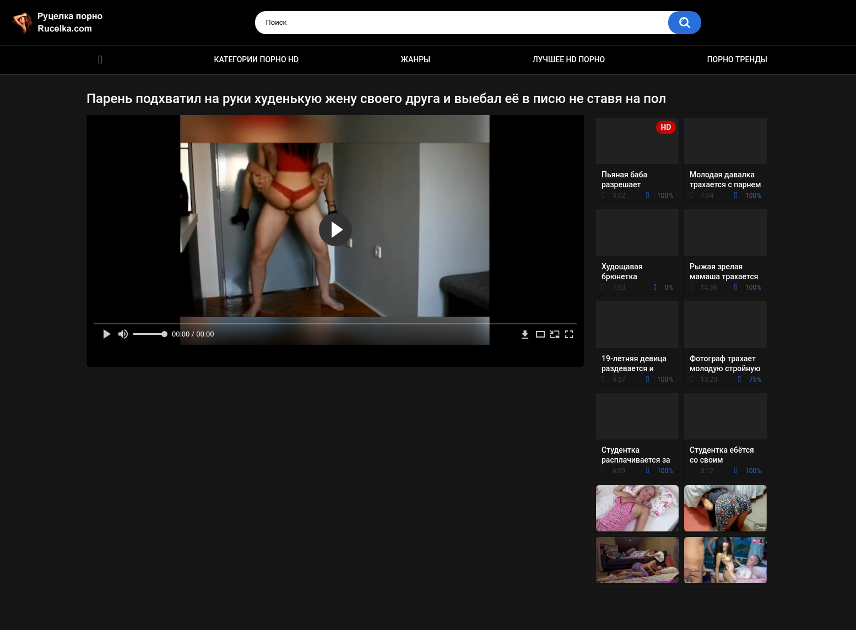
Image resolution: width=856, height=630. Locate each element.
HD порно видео (100, 60)
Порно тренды (737, 59)
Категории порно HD (256, 59)
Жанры (416, 59)
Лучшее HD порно (569, 59)
